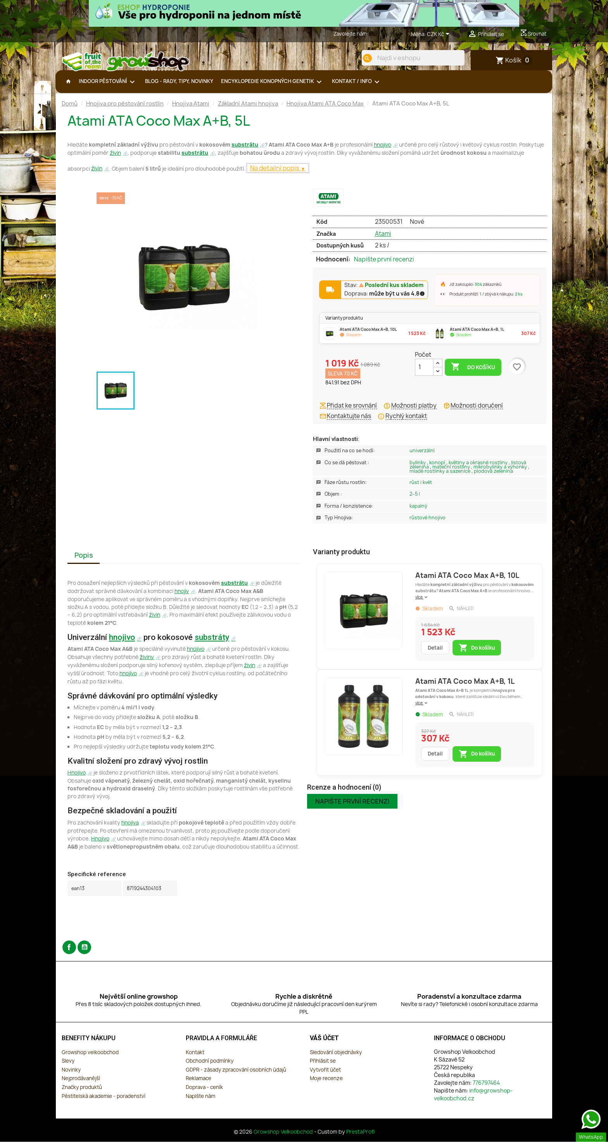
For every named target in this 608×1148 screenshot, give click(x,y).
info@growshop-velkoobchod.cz (473, 1100)
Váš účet (324, 1044)
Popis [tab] (83, 561)
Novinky (71, 1075)
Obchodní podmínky (209, 1066)
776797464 (383, 33)
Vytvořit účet (325, 1075)
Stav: (384, 291)
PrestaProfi (360, 1137)
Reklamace (198, 1084)
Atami (383, 240)
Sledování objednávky (336, 1058)
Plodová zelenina (493, 477)
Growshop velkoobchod (90, 1058)
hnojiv (181, 597)
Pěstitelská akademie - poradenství (103, 1102)
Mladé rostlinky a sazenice (440, 477)
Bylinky (418, 468)
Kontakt (195, 1058)
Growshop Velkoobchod (284, 1137)
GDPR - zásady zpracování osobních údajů (236, 1075)
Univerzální (422, 456)
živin (115, 159)
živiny (147, 663)
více (421, 603)
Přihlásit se (323, 1066)
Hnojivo (76, 778)
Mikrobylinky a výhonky (500, 473)
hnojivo (382, 150)
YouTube (84, 953)
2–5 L (414, 500)
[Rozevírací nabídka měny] (439, 34)
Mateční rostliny (451, 473)
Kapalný (418, 512)
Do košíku (473, 373)
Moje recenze (326, 1084)
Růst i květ (420, 488)
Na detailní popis (275, 174)
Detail (435, 653)
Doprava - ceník (204, 1093)
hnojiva (130, 828)
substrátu (244, 150)
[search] (361, 58)
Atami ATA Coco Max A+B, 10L (467, 581)
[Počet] (424, 373)
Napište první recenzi (384, 266)
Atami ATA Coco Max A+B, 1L (465, 687)
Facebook (69, 953)
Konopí (437, 468)
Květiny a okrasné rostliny (479, 468)
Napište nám (200, 1102)
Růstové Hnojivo (427, 523)
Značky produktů (82, 1093)
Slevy (68, 1066)
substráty (212, 643)
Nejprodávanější (81, 1084)
